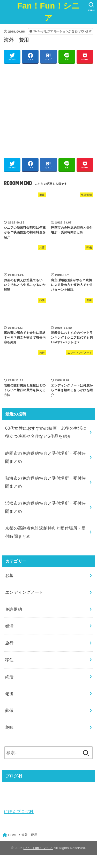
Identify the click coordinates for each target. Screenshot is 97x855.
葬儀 (9, 710)
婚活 (9, 626)
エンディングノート (24, 592)
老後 (9, 693)
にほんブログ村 (19, 811)
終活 (9, 676)
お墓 (9, 575)
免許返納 (13, 609)
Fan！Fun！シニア (48, 12)
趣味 (9, 727)
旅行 (9, 643)
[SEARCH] (91, 6)
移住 (9, 659)
